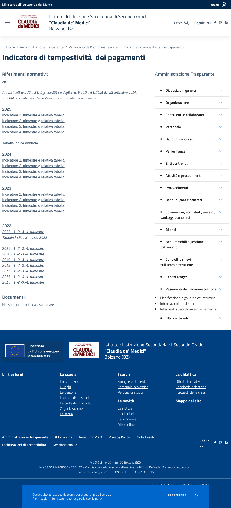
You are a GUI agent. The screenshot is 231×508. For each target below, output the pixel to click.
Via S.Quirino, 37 (101, 462)
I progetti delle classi (191, 392)
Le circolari (126, 413)
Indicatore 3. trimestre (19, 126)
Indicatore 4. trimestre (19, 177)
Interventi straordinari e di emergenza (188, 309)
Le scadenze (127, 419)
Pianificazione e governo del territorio (187, 298)
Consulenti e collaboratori (185, 114)
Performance (175, 151)
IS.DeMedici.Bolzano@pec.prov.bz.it (169, 467)
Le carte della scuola (75, 403)
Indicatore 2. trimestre (19, 121)
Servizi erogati (177, 277)
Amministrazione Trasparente (42, 47)
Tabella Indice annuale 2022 (24, 237)
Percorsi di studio (130, 392)
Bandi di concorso (179, 139)
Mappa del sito (189, 401)
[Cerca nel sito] (181, 23)
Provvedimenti (177, 187)
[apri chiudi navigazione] (7, 22)
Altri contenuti (177, 318)
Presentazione (70, 381)
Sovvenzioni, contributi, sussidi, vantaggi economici (187, 214)
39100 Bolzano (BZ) (127, 462)
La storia (66, 414)
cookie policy (94, 498)
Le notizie (125, 408)
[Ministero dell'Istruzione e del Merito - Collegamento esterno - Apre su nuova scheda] (27, 4)
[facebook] (215, 23)
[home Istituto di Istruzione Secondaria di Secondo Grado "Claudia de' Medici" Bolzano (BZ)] (81, 23)
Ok (197, 495)
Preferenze (177, 495)
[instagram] (221, 23)
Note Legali (145, 437)
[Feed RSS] (227, 23)
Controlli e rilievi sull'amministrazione (176, 262)
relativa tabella (53, 115)
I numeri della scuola (75, 397)
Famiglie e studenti (132, 381)
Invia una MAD (90, 437)
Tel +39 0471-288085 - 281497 (60, 467)
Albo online (126, 424)
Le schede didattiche (191, 387)
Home (10, 47)
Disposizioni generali (182, 90)
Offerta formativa (189, 381)
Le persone (68, 392)
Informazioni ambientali (177, 303)
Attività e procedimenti (183, 175)
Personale (173, 127)
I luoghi (65, 387)
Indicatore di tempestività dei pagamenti (153, 47)
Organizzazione (177, 102)
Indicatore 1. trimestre (19, 115)
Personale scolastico (133, 387)
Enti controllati (177, 163)
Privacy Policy (119, 437)
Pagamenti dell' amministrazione (93, 47)
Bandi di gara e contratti (184, 200)
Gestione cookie (65, 444)
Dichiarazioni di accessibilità (24, 444)
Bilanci (171, 229)
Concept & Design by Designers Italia (180, 485)
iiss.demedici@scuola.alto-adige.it (114, 467)
